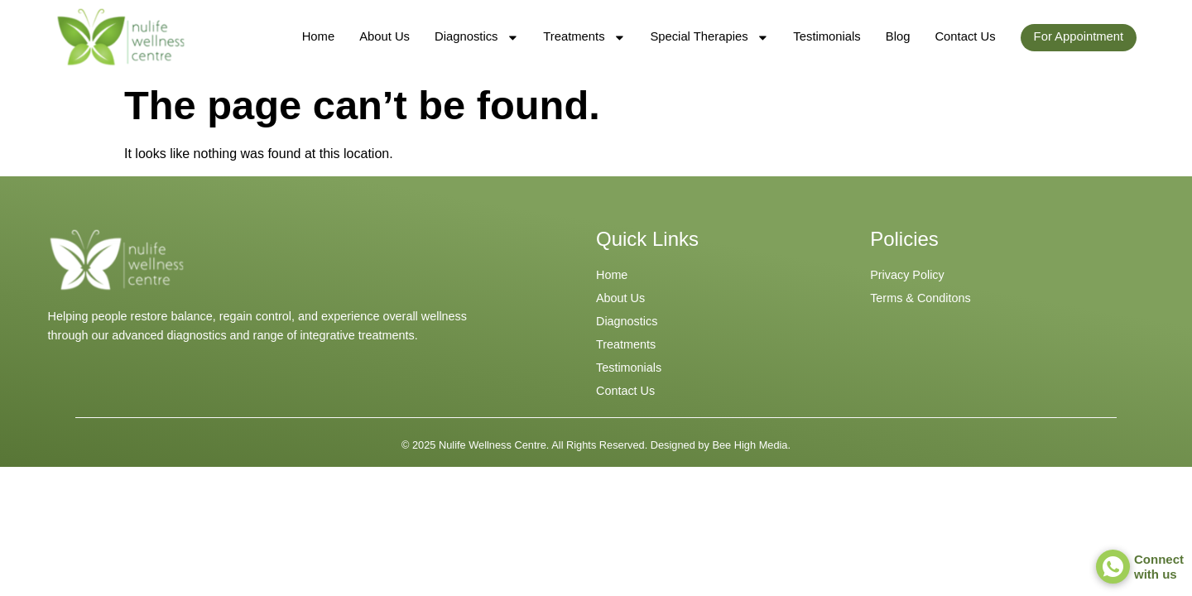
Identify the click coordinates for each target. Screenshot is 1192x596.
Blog (898, 36)
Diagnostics (476, 37)
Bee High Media (749, 445)
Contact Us (965, 36)
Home (318, 36)
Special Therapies (709, 37)
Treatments (584, 37)
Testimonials (826, 36)
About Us (384, 36)
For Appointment (1079, 36)
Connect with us (1159, 566)
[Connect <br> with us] (1113, 567)
